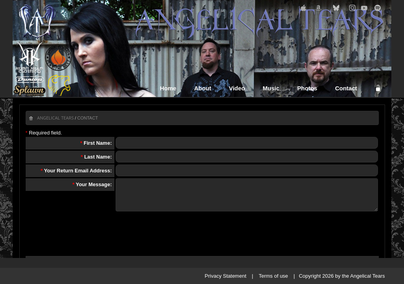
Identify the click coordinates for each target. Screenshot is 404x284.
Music (271, 88)
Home (168, 88)
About (202, 88)
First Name (97, 143)
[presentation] (202, 232)
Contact (346, 88)
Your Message (93, 184)
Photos (307, 88)
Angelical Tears (55, 118)
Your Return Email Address (77, 171)
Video (237, 88)
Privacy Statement (226, 276)
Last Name (97, 157)
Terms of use (273, 276)
